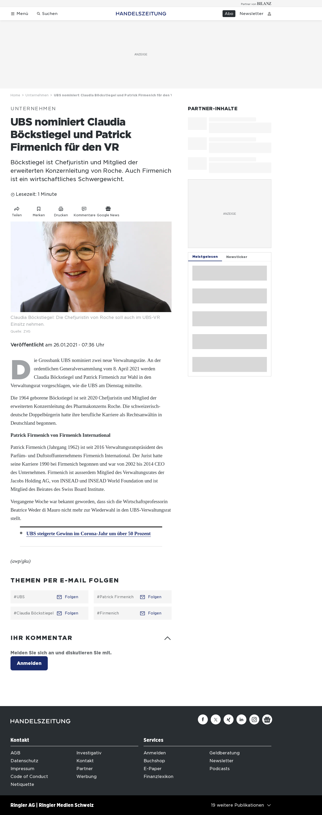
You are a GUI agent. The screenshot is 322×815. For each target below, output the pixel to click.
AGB (15, 752)
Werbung (86, 776)
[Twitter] (216, 719)
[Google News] (267, 719)
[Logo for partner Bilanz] (256, 3)
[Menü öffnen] (19, 13)
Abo (229, 13)
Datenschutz (24, 760)
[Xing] (229, 719)
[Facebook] (203, 719)
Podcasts (219, 768)
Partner (84, 768)
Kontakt (85, 760)
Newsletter (251, 13)
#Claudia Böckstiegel (34, 613)
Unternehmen (37, 95)
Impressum (22, 768)
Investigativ (89, 752)
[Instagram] (254, 719)
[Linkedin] (241, 719)
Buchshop (154, 760)
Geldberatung (224, 752)
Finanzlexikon (158, 776)
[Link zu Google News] (108, 210)
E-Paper (153, 768)
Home (15, 95)
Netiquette (22, 784)
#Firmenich (108, 613)
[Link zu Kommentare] (84, 210)
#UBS (19, 597)
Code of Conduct (29, 776)
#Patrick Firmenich (115, 597)
